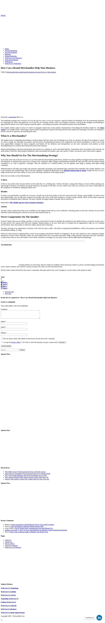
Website (3, 334)
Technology (9, 62)
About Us (8, 541)
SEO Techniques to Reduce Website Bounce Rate (27, 528)
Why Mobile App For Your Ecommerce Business (26, 202)
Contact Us (8, 543)
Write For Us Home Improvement (13, 614)
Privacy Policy (16, 344)
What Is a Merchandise (48, 72)
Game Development (11, 60)
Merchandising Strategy (33, 72)
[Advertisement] (52, 32)
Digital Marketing (11, 56)
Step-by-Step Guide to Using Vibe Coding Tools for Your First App (27, 481)
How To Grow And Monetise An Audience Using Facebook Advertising (43, 531)
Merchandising (20, 72)
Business (8, 54)
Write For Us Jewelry (8, 597)
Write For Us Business (9, 611)
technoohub (12, 117)
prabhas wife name (11, 531)
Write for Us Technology (13, 63)
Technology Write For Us (9, 600)
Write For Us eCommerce (13, 58)
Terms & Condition (11, 547)
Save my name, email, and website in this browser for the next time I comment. (29, 340)
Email (3, 329)
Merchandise (11, 72)
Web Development (11, 50)
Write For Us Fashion (8, 593)
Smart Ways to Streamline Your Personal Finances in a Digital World (27, 475)
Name (3, 323)
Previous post (9, 292)
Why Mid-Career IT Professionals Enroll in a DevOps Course (25, 473)
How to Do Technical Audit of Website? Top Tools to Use (29, 533)
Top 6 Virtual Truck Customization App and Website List (34, 530)
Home (7, 49)
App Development (11, 52)
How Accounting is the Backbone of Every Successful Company (33, 526)
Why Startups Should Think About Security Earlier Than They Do (26, 479)
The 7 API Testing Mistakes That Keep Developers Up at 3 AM (26, 477)
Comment (4, 309)
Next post (8, 293)
